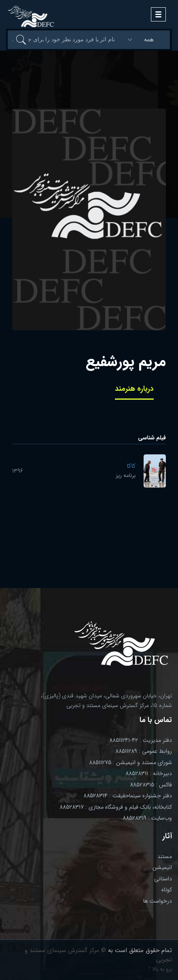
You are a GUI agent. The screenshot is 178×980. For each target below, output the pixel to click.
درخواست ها (157, 901)
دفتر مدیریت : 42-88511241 (140, 740)
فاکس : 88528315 (151, 784)
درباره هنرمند (134, 388)
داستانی (163, 878)
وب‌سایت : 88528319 (147, 818)
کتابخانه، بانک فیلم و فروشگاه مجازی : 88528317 (115, 807)
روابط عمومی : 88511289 (143, 751)
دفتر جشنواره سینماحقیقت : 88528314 (127, 795)
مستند (164, 856)
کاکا (131, 466)
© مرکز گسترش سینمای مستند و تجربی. (98, 955)
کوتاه (166, 889)
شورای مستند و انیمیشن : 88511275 (130, 762)
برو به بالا (160, 969)
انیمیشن (162, 867)
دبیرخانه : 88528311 (148, 773)
